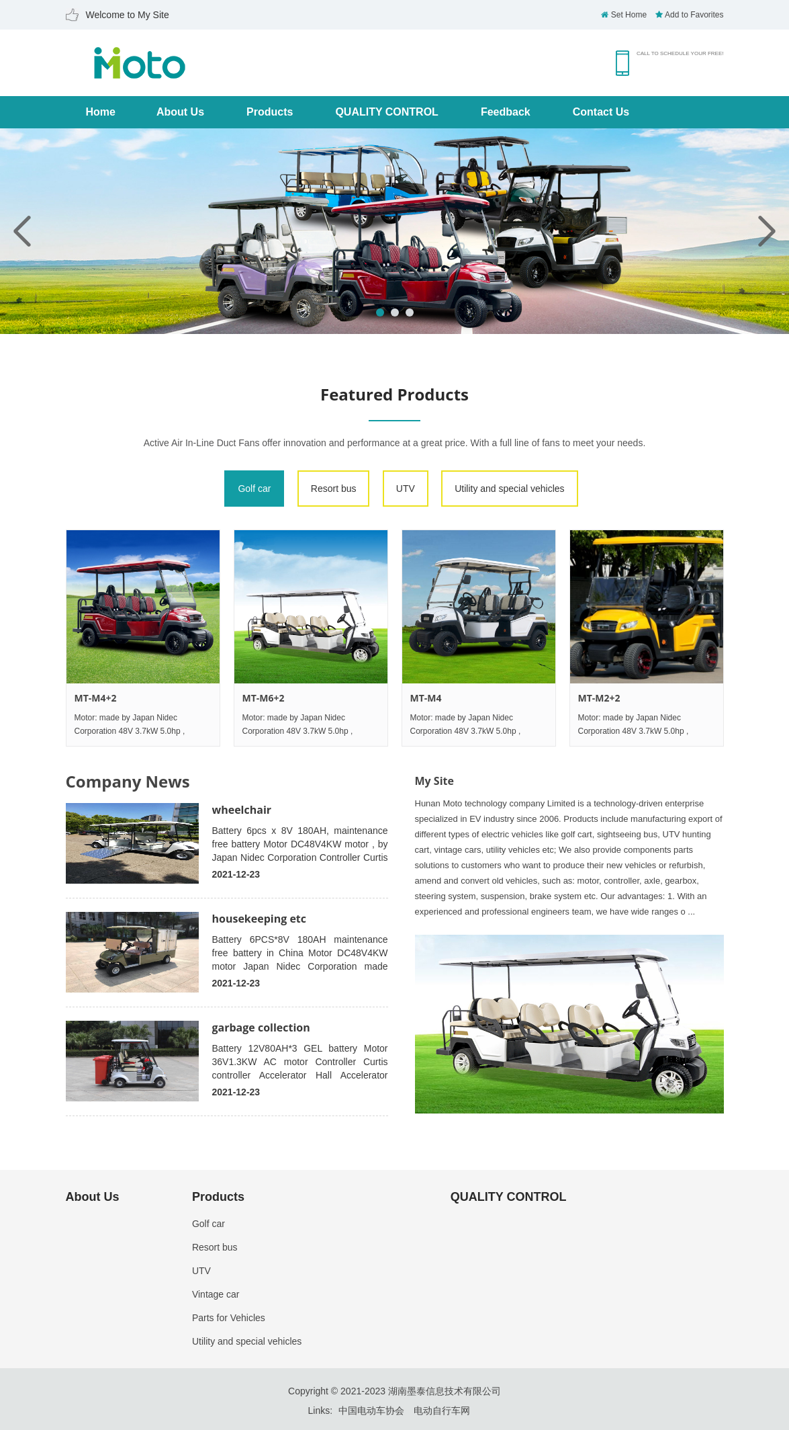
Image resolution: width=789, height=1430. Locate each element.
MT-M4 (426, 697)
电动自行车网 (442, 1410)
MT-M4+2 (96, 697)
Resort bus (334, 488)
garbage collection (261, 1027)
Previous (22, 231)
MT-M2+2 (599, 697)
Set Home (624, 14)
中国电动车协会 (371, 1410)
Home (100, 112)
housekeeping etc (259, 918)
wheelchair (242, 809)
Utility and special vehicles (509, 488)
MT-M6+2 (263, 697)
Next (767, 231)
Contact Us (601, 112)
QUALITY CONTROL (386, 112)
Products (269, 112)
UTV (405, 488)
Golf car (254, 488)
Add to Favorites (689, 14)
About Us (180, 112)
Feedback (505, 112)
